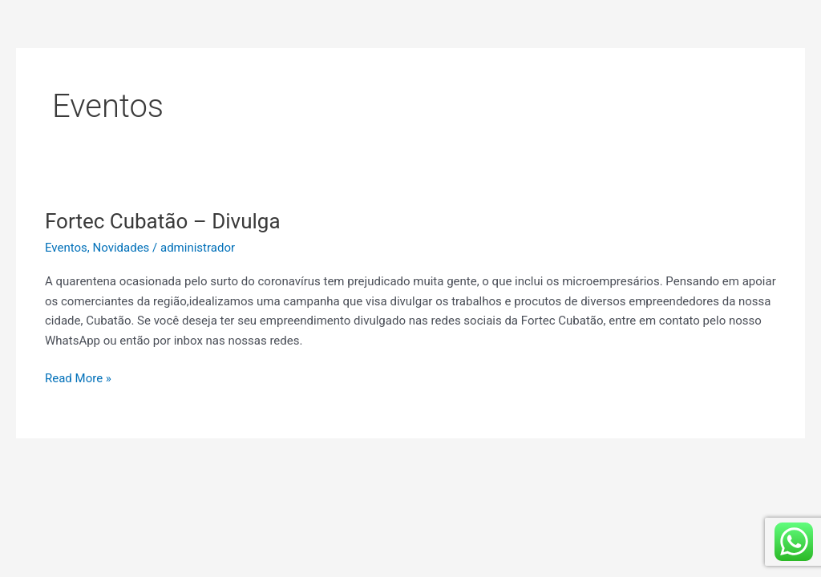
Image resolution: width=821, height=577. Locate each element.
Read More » (78, 377)
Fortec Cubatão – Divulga (163, 221)
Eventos (66, 247)
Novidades (121, 247)
